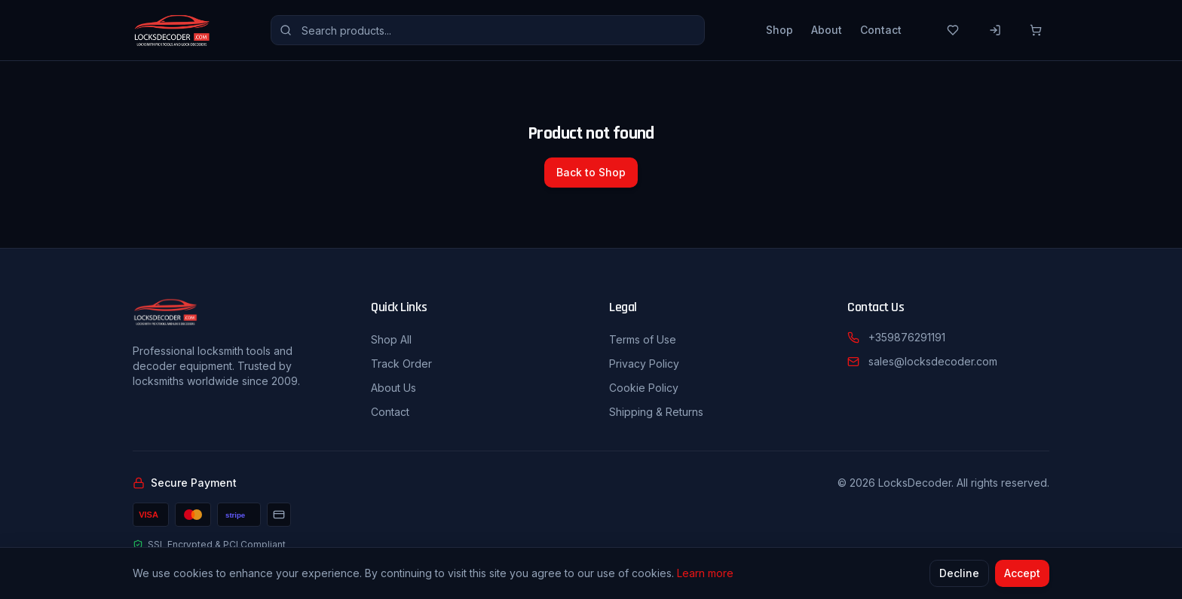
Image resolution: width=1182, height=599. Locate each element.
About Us (393, 387)
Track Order (401, 363)
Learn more (705, 573)
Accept (1022, 573)
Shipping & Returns (656, 411)
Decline (959, 573)
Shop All (391, 339)
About (826, 29)
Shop (779, 29)
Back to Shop (591, 172)
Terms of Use (642, 339)
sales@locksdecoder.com (932, 361)
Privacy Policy (644, 363)
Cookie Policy (643, 387)
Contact (881, 29)
